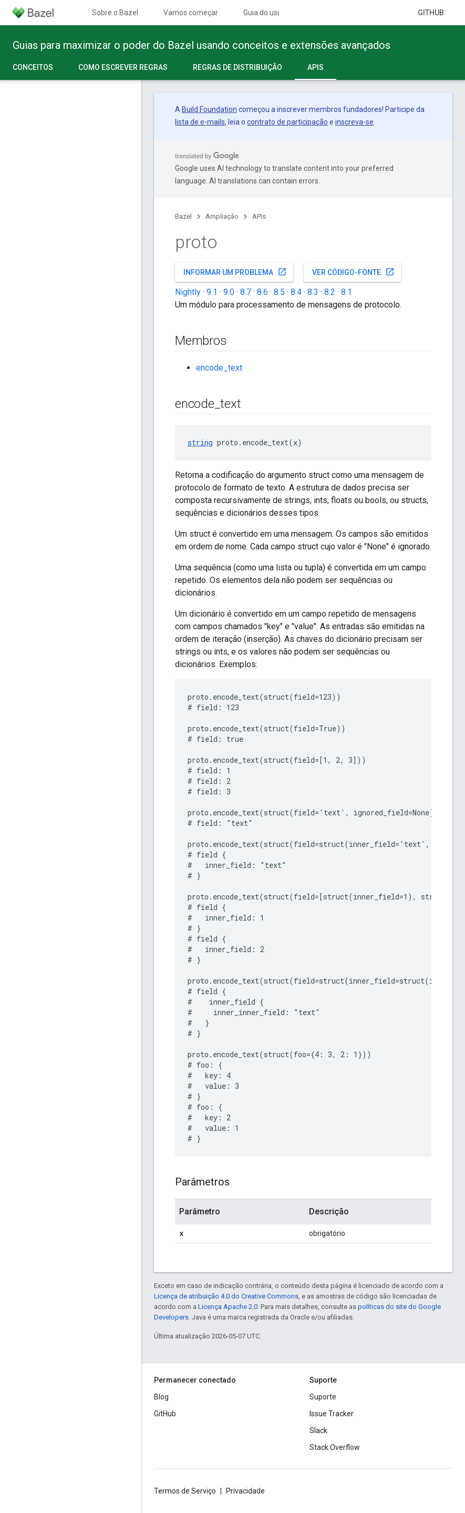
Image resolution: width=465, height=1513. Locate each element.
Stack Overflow (334, 1447)
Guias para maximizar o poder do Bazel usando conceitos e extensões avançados (201, 45)
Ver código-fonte (353, 272)
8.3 (312, 292)
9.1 (212, 292)
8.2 (329, 292)
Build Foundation (209, 109)
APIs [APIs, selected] (315, 67)
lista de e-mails (200, 122)
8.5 (279, 292)
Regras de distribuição (237, 67)
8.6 (262, 292)
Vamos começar (190, 12)
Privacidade (245, 1491)
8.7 (245, 292)
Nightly (188, 292)
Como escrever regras (123, 67)
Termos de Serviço (185, 1491)
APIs (259, 216)
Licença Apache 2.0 (227, 1307)
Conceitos (33, 67)
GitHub (431, 12)
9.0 (228, 292)
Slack (318, 1430)
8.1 (346, 292)
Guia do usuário (268, 12)
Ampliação (222, 216)
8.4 (296, 292)
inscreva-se (354, 122)
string (200, 442)
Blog (161, 1397)
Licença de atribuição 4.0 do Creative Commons (226, 1296)
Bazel (183, 216)
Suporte (322, 1397)
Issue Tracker (331, 1413)
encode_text (219, 368)
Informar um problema (235, 272)
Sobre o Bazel (115, 12)
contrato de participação (287, 122)
